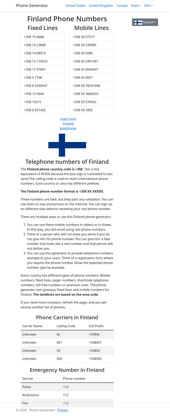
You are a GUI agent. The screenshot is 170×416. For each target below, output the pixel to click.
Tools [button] (135, 5)
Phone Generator (32, 5)
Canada (122, 5)
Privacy (63, 410)
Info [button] (147, 5)
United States (76, 5)
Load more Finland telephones (68, 123)
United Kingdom (101, 5)
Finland (144, 22)
